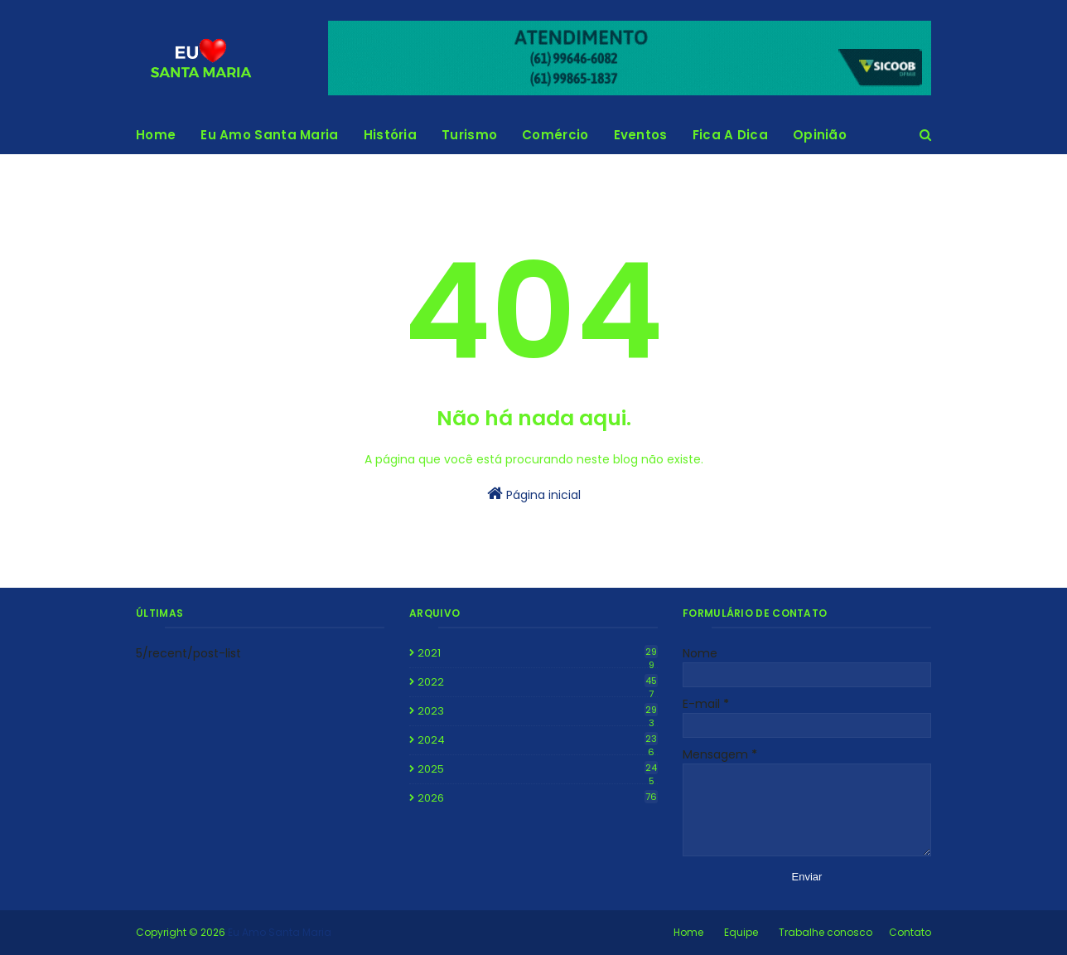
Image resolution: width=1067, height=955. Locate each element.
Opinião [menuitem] (820, 134)
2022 (538, 682)
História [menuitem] (390, 134)
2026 (538, 798)
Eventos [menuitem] (641, 134)
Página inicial (534, 494)
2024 (538, 740)
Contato (910, 932)
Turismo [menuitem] (469, 134)
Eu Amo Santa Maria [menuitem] (269, 134)
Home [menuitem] (156, 134)
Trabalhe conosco (825, 932)
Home (688, 932)
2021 (538, 653)
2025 (538, 769)
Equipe (741, 932)
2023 (538, 711)
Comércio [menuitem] (555, 134)
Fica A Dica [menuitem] (730, 134)
